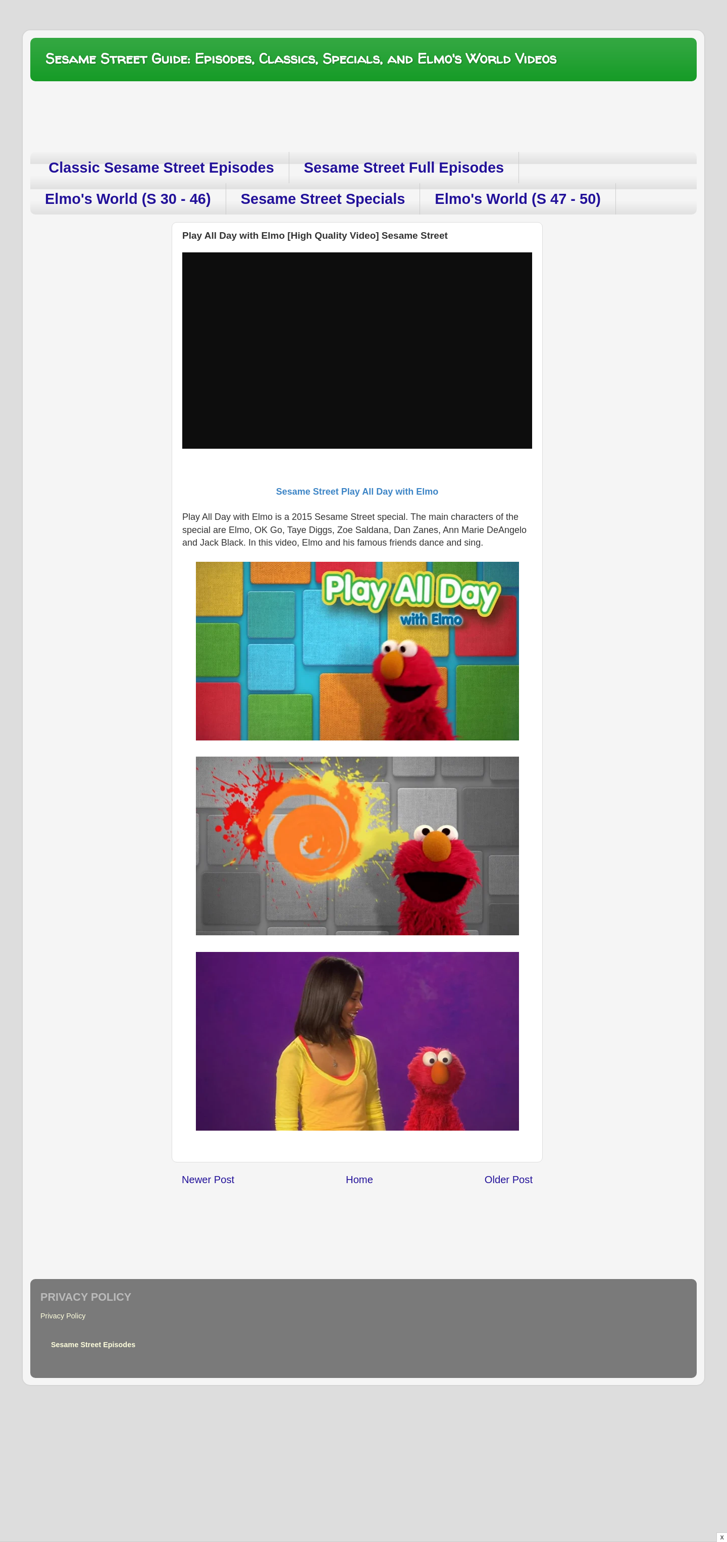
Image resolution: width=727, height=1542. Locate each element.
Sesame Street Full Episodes (404, 167)
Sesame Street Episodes (93, 1345)
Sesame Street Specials (323, 199)
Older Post (509, 1179)
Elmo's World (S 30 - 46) (128, 199)
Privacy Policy (63, 1316)
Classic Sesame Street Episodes (161, 167)
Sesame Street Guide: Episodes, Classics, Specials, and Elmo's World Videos (300, 58)
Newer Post (208, 1179)
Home (359, 1179)
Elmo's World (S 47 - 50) (518, 199)
